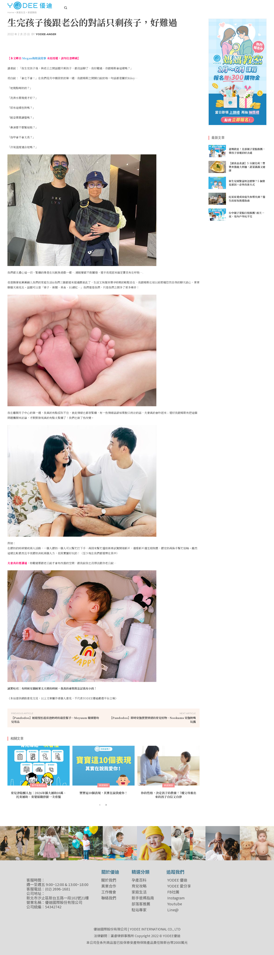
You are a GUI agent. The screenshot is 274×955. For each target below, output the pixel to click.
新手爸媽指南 (38, 785)
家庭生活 (20, 12)
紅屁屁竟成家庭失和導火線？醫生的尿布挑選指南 (247, 198)
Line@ (173, 910)
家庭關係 (32, 12)
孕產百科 (139, 880)
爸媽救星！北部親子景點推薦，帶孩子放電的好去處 (247, 151)
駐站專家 (139, 910)
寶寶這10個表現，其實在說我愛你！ (103, 793)
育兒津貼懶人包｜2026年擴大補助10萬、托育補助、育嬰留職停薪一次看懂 (38, 795)
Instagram (176, 898)
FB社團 (173, 892)
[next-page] (105, 805)
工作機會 (108, 892)
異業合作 (108, 886)
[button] (65, 7)
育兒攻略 (139, 886)
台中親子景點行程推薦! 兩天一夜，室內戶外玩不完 (246, 214)
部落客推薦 (141, 904)
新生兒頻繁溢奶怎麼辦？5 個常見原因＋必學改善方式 (247, 183)
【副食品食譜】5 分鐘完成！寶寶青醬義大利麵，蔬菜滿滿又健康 (247, 166)
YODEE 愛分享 (179, 886)
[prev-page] (100, 805)
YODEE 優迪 (177, 880)
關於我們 (108, 880)
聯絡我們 (108, 898)
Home (10, 12)
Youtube (174, 904)
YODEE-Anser (46, 34)
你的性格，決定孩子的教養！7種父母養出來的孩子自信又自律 (168, 795)
